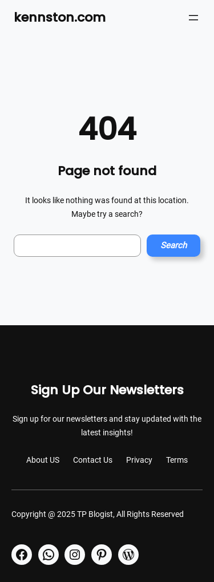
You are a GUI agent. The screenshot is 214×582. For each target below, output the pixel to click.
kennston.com (60, 17)
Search (173, 245)
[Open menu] (193, 18)
